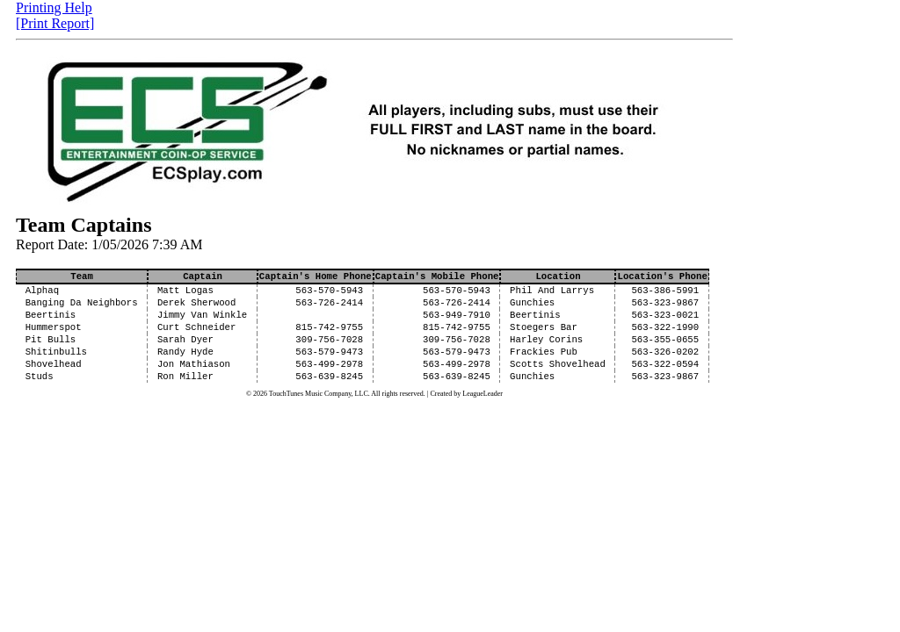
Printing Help (54, 7)
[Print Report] (55, 23)
